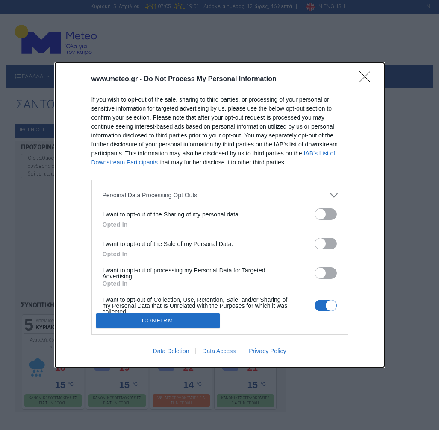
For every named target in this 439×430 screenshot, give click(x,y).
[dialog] (219, 215)
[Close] (367, 79)
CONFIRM (158, 321)
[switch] (326, 214)
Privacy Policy (267, 351)
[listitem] (220, 195)
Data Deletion (171, 351)
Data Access (219, 351)
